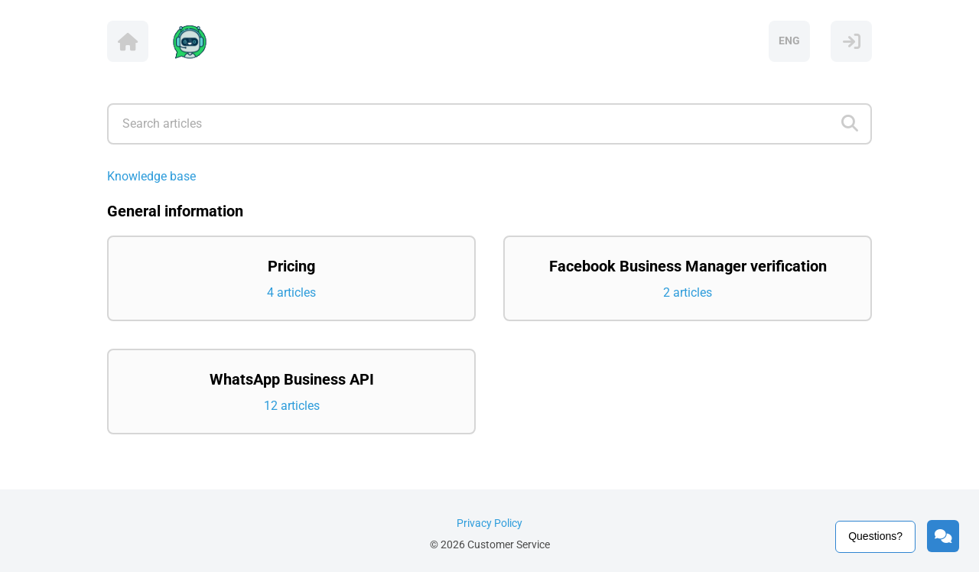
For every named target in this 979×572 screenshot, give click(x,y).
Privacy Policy (489, 523)
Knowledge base (151, 176)
